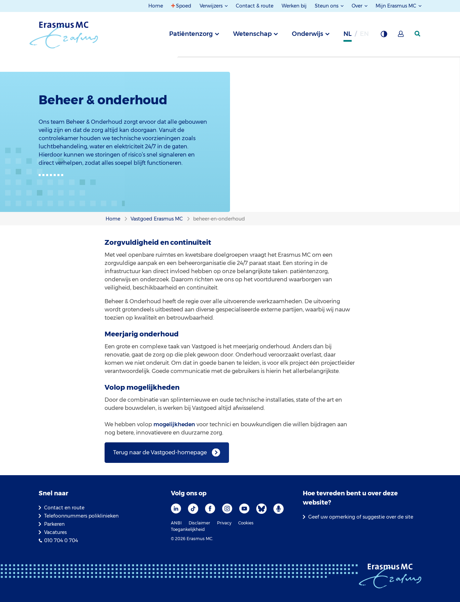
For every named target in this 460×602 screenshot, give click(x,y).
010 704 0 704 (61, 540)
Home (155, 6)
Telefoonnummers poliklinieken (81, 516)
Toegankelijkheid (188, 529)
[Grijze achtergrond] (383, 35)
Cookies (246, 522)
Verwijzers (212, 6)
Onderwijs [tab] (307, 34)
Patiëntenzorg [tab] (191, 34)
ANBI (176, 522)
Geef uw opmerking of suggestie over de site (360, 517)
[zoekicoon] (418, 34)
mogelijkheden (174, 424)
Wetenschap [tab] (252, 34)
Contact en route (64, 508)
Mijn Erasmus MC (397, 6)
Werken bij (294, 6)
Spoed (183, 6)
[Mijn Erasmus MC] (401, 35)
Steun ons (327, 6)
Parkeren (54, 524)
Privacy (224, 522)
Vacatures (55, 532)
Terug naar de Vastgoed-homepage (160, 452)
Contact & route (254, 6)
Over (358, 6)
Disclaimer (199, 522)
